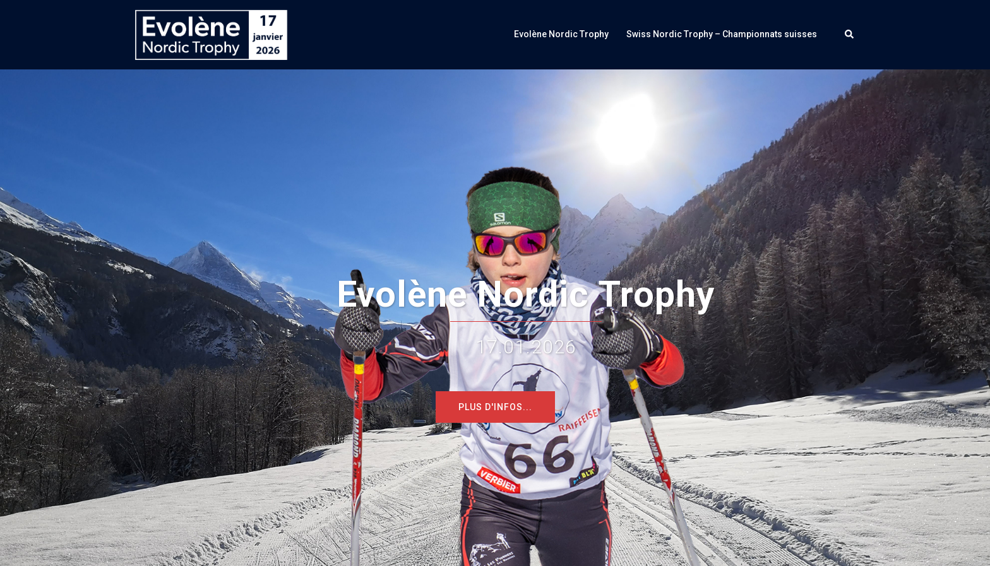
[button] (850, 35)
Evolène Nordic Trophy (561, 34)
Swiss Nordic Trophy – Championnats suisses (721, 34)
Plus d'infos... (495, 407)
